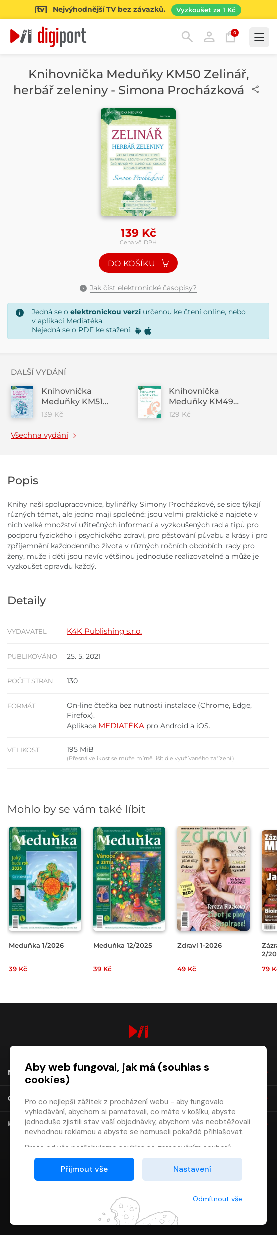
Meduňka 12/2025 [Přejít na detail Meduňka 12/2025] (123, 945)
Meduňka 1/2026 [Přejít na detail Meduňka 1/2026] (36, 945)
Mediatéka (84, 320)
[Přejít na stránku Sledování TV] (138, 9)
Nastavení (193, 1169)
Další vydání (38, 372)
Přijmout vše (84, 1169)
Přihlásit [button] (209, 36)
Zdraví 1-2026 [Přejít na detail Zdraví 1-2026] (200, 945)
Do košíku (138, 263)
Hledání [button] (187, 36)
